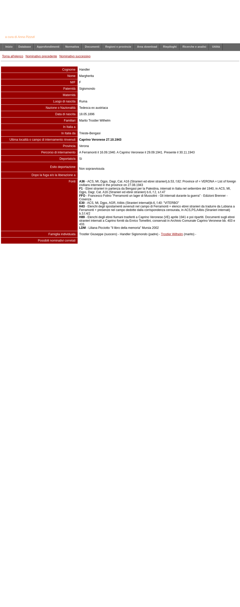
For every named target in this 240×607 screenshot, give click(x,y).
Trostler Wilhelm (172, 234)
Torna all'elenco (12, 56)
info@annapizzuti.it (130, 254)
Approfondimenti (48, 46)
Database (24, 46)
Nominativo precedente (41, 56)
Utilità (216, 46)
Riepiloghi (170, 46)
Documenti (92, 46)
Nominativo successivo (74, 56)
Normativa (72, 46)
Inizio (9, 46)
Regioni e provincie (118, 46)
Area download (147, 46)
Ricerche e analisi (194, 46)
